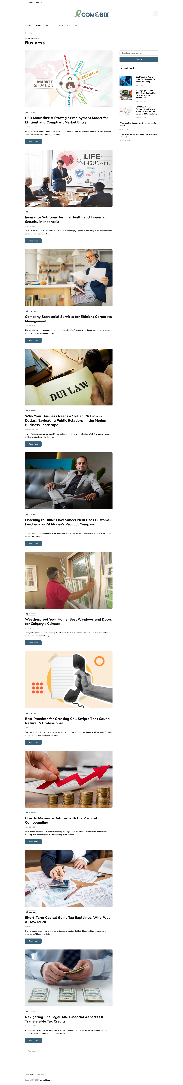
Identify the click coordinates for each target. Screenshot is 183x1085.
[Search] (139, 53)
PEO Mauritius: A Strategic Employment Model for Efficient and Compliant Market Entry (66, 120)
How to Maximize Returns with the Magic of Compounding (61, 820)
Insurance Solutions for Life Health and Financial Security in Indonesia (65, 219)
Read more (33, 141)
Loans (48, 25)
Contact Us (29, 2)
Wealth (39, 25)
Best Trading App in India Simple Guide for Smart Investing (145, 79)
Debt (76, 25)
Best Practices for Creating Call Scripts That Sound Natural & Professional (67, 721)
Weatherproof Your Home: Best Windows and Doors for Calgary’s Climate (68, 621)
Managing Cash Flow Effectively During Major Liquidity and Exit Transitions (146, 94)
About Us (39, 2)
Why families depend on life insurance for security (138, 124)
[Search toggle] (155, 13)
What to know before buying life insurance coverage (138, 135)
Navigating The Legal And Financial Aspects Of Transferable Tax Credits (64, 1019)
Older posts (31, 1051)
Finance (28, 25)
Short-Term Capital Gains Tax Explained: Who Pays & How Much (67, 919)
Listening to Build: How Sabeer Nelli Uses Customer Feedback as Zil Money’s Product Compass (68, 522)
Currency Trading (63, 25)
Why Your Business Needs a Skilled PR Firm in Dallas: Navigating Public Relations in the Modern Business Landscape (66, 420)
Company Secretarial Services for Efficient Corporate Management (68, 319)
